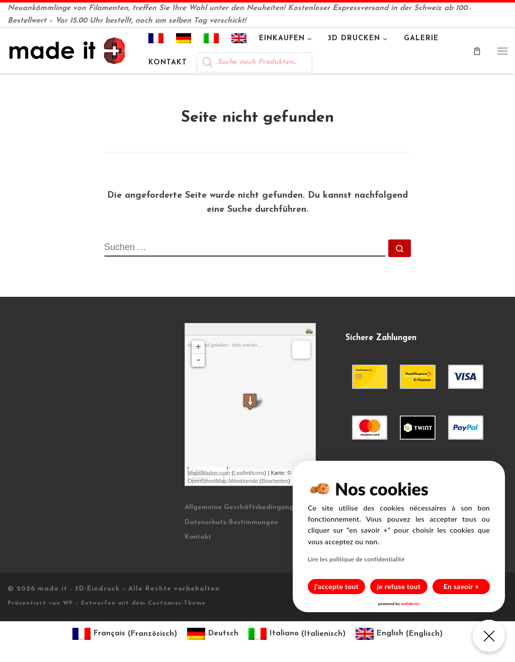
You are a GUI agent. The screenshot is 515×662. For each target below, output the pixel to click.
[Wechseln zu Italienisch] (211, 40)
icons (258, 473)
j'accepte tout (336, 586)
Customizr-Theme (177, 603)
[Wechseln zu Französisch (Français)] (124, 634)
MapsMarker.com (209, 473)
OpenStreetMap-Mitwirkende (223, 481)
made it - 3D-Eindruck (79, 589)
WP (68, 603)
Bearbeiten (275, 481)
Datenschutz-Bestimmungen (231, 522)
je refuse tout (399, 586)
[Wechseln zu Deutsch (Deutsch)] (212, 634)
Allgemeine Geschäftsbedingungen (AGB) (254, 507)
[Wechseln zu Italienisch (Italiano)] (297, 634)
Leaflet (241, 473)
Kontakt (198, 537)
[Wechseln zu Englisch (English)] (399, 634)
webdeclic (410, 603)
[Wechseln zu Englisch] (239, 40)
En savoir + (461, 586)
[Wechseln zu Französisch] (156, 40)
